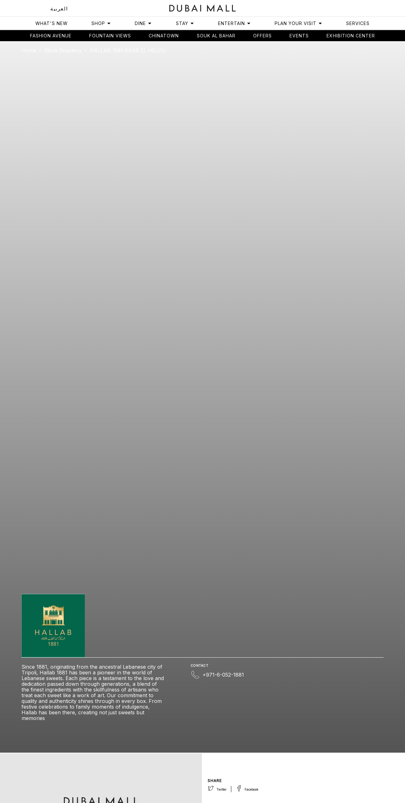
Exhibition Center (351, 35)
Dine (143, 23)
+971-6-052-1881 (223, 675)
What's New (51, 23)
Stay (185, 23)
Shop (101, 23)
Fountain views (110, 35)
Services (358, 23)
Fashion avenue (51, 35)
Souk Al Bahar (216, 35)
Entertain (234, 23)
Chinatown (164, 35)
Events (299, 35)
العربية (59, 8)
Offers (262, 35)
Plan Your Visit (298, 23)
